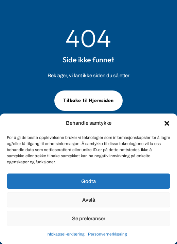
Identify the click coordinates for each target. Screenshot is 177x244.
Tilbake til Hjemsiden (88, 100)
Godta (88, 181)
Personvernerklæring (107, 234)
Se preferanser (88, 218)
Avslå (88, 200)
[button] (166, 123)
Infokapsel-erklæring (66, 234)
